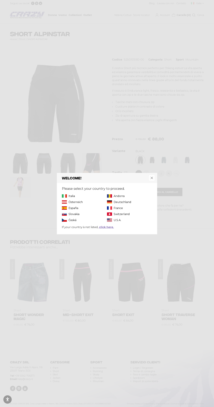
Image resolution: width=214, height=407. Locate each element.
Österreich (76, 202)
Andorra (119, 196)
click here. (106, 227)
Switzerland (122, 214)
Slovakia (74, 214)
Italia (72, 196)
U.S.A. (117, 220)
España (73, 208)
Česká (72, 220)
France (118, 208)
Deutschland (122, 202)
